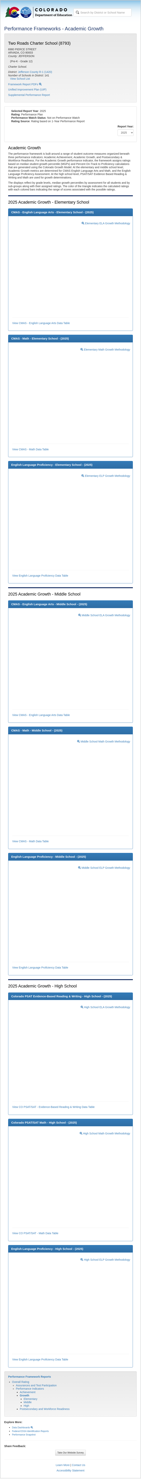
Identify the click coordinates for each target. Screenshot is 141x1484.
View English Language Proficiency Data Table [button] (40, 575)
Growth (24, 1395)
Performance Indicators (30, 1388)
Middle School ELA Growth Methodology (104, 615)
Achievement (27, 1392)
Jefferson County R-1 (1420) (35, 71)
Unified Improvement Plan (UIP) (27, 89)
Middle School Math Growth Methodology (103, 741)
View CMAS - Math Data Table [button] (30, 449)
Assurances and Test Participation (36, 1385)
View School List (20, 78)
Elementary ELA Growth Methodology (106, 223)
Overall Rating (20, 1381)
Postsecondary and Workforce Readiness (45, 1409)
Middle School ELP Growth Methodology (104, 867)
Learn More (63, 1465)
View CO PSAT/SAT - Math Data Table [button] (35, 1233)
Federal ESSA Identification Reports (30, 1431)
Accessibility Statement (70, 1470)
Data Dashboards (22, 1427)
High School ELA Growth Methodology (105, 1007)
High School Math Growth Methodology (105, 1133)
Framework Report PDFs (25, 84)
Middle (28, 1402)
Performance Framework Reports (29, 1376)
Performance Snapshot (24, 1434)
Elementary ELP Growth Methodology (105, 475)
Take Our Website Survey (70, 1452)
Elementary (30, 1398)
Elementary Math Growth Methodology (105, 349)
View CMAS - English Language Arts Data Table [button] (41, 323)
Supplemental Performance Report (29, 94)
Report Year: (126, 126)
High (26, 1405)
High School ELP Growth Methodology (105, 1259)
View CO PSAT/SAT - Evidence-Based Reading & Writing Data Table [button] (53, 1107)
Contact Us (78, 1465)
